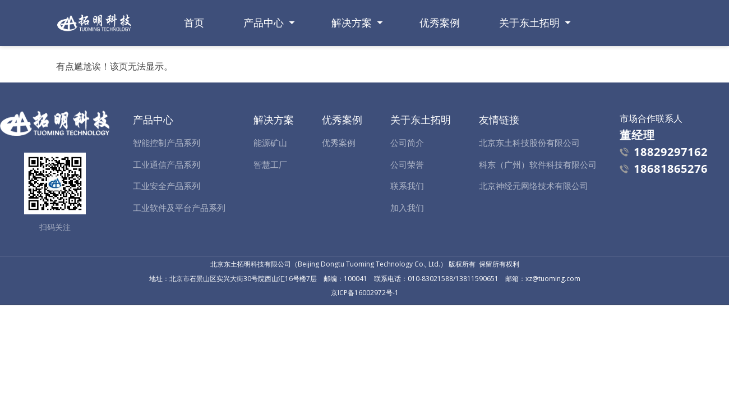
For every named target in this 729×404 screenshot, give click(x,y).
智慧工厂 (270, 164)
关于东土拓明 (529, 23)
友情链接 (499, 119)
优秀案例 (439, 23)
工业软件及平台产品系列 (179, 207)
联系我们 (407, 185)
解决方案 (351, 23)
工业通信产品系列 (166, 164)
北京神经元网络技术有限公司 (533, 185)
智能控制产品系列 (166, 142)
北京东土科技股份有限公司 (529, 142)
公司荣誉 (407, 164)
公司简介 (407, 142)
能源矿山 (270, 142)
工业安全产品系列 (166, 185)
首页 (194, 23)
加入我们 (407, 207)
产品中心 (263, 23)
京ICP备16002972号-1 (365, 292)
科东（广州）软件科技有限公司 (538, 164)
